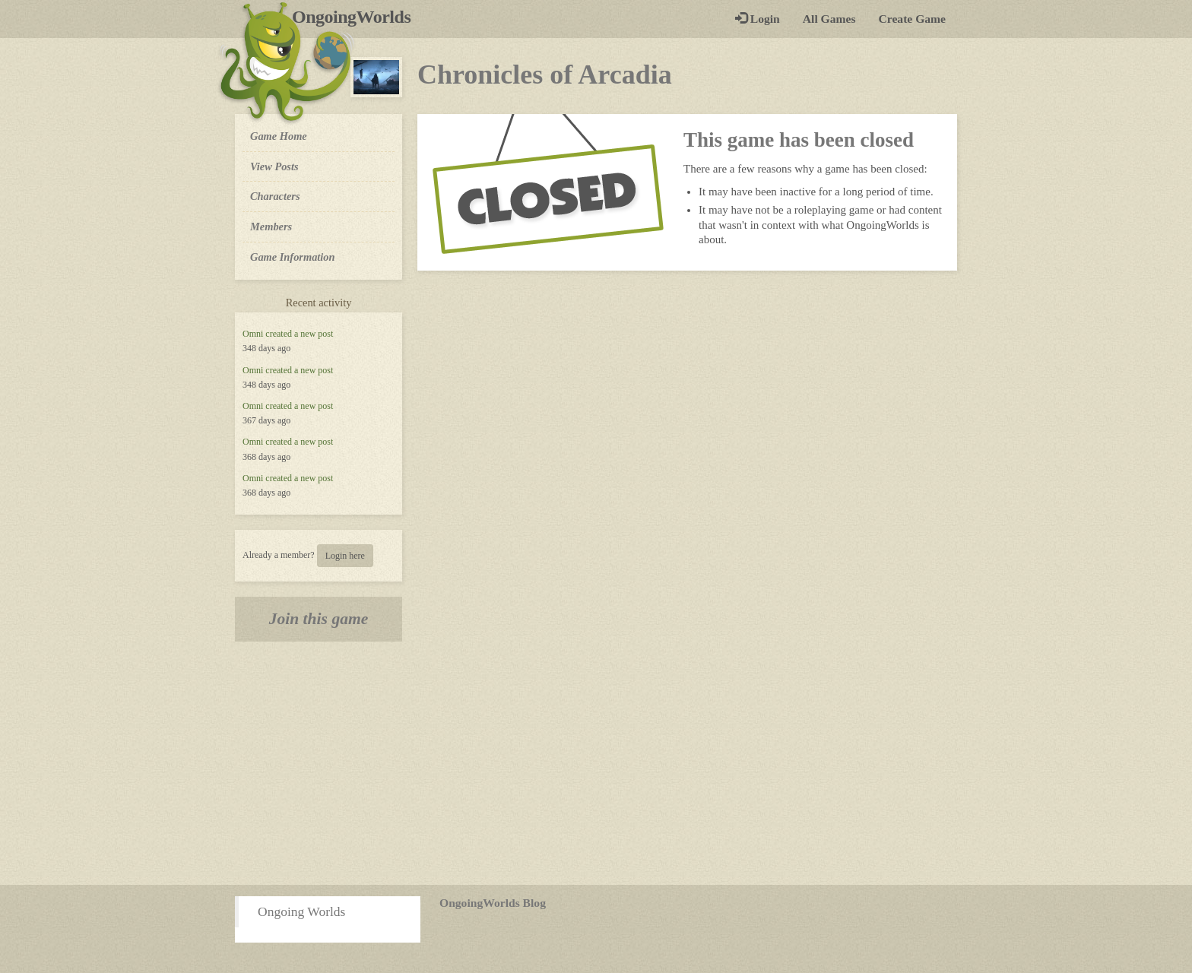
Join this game (319, 619)
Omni (253, 333)
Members (271, 226)
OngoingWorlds (357, 16)
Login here (345, 555)
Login (757, 18)
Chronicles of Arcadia (544, 74)
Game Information (292, 257)
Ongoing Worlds (301, 911)
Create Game (912, 18)
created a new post (299, 333)
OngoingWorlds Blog (492, 902)
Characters (274, 195)
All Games (829, 18)
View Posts (274, 166)
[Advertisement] (596, 763)
